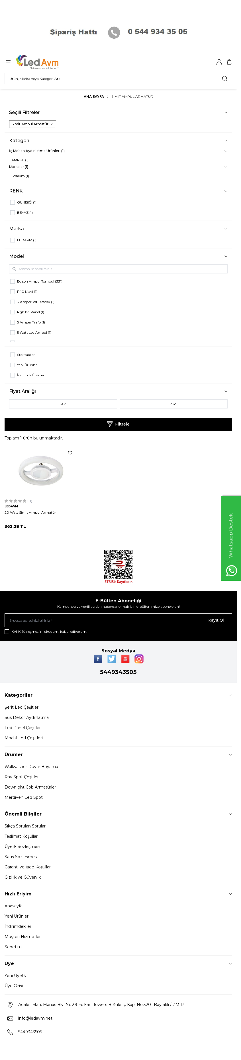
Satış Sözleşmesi (21, 856)
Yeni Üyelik (15, 975)
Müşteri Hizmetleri (23, 936)
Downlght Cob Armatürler (30, 787)
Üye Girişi (14, 985)
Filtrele (118, 424)
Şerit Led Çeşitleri (22, 707)
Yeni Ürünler (16, 916)
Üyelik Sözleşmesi (22, 846)
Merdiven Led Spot (24, 797)
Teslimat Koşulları (21, 836)
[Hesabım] (219, 62)
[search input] (118, 78)
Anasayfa (14, 905)
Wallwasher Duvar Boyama (31, 766)
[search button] (224, 78)
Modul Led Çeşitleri (24, 737)
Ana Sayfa (94, 96)
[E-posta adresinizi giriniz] (118, 620)
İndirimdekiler (18, 926)
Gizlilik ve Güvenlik (23, 877)
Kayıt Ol (216, 620)
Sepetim (13, 946)
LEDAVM (11, 506)
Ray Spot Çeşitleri (22, 776)
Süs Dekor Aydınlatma (27, 717)
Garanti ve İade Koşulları (28, 867)
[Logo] (43, 62)
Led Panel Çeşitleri (23, 727)
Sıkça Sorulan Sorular (25, 826)
